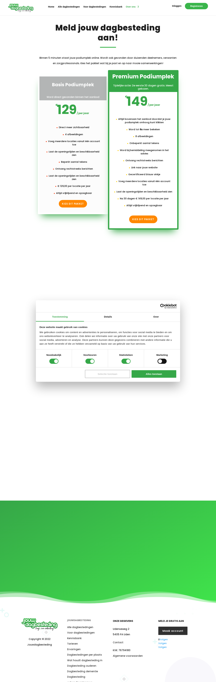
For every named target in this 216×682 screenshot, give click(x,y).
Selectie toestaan (107, 374)
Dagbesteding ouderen (81, 651)
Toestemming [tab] (60, 316)
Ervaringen (74, 635)
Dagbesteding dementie (82, 657)
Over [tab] (156, 316)
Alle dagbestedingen (69, 7)
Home (51, 7)
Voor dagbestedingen (94, 7)
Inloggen (176, 6)
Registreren (196, 6)
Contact (118, 628)
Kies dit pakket (73, 203)
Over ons (131, 7)
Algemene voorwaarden (128, 641)
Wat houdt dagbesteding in (84, 646)
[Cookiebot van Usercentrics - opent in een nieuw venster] (163, 306)
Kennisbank (116, 7)
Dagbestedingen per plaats (84, 640)
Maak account (172, 616)
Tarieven (72, 629)
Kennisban (73, 624)
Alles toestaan (154, 374)
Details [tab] (108, 316)
